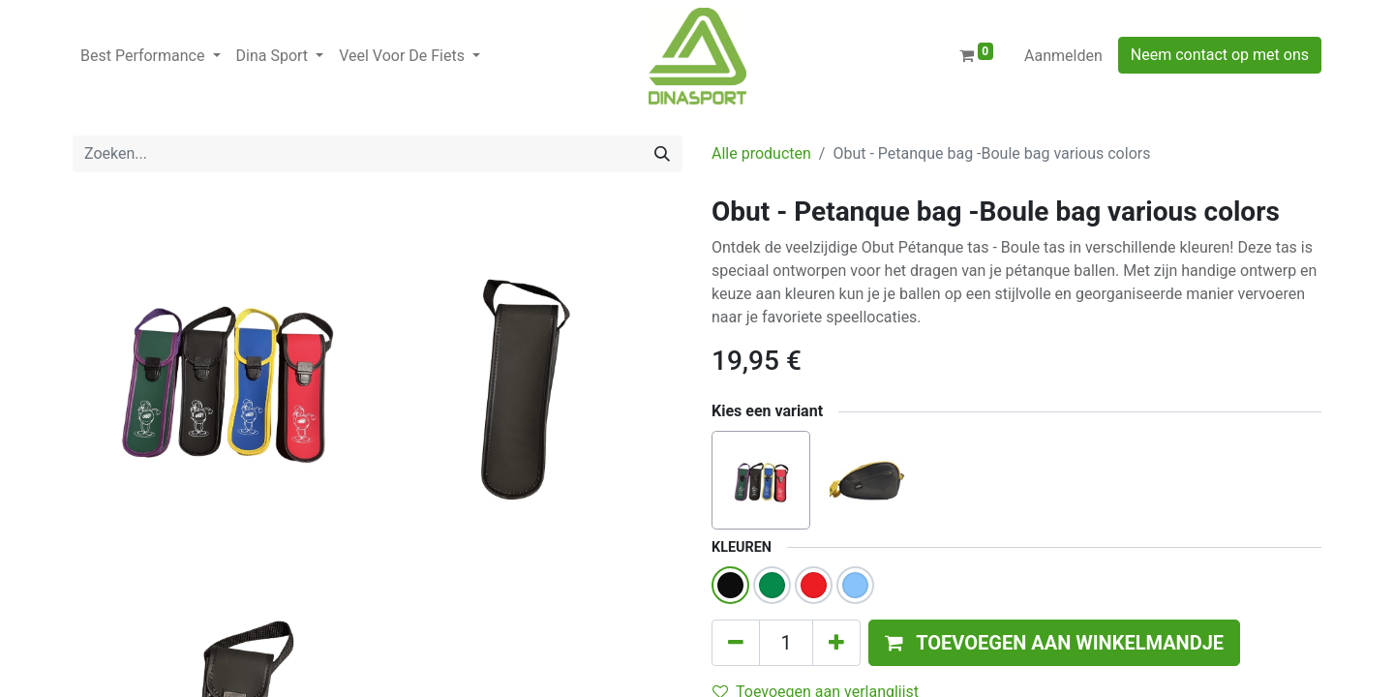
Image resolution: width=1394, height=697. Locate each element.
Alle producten (761, 153)
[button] (1054, 643)
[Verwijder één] (736, 643)
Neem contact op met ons (1220, 54)
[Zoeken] (662, 154)
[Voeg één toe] (836, 643)
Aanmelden (1063, 55)
